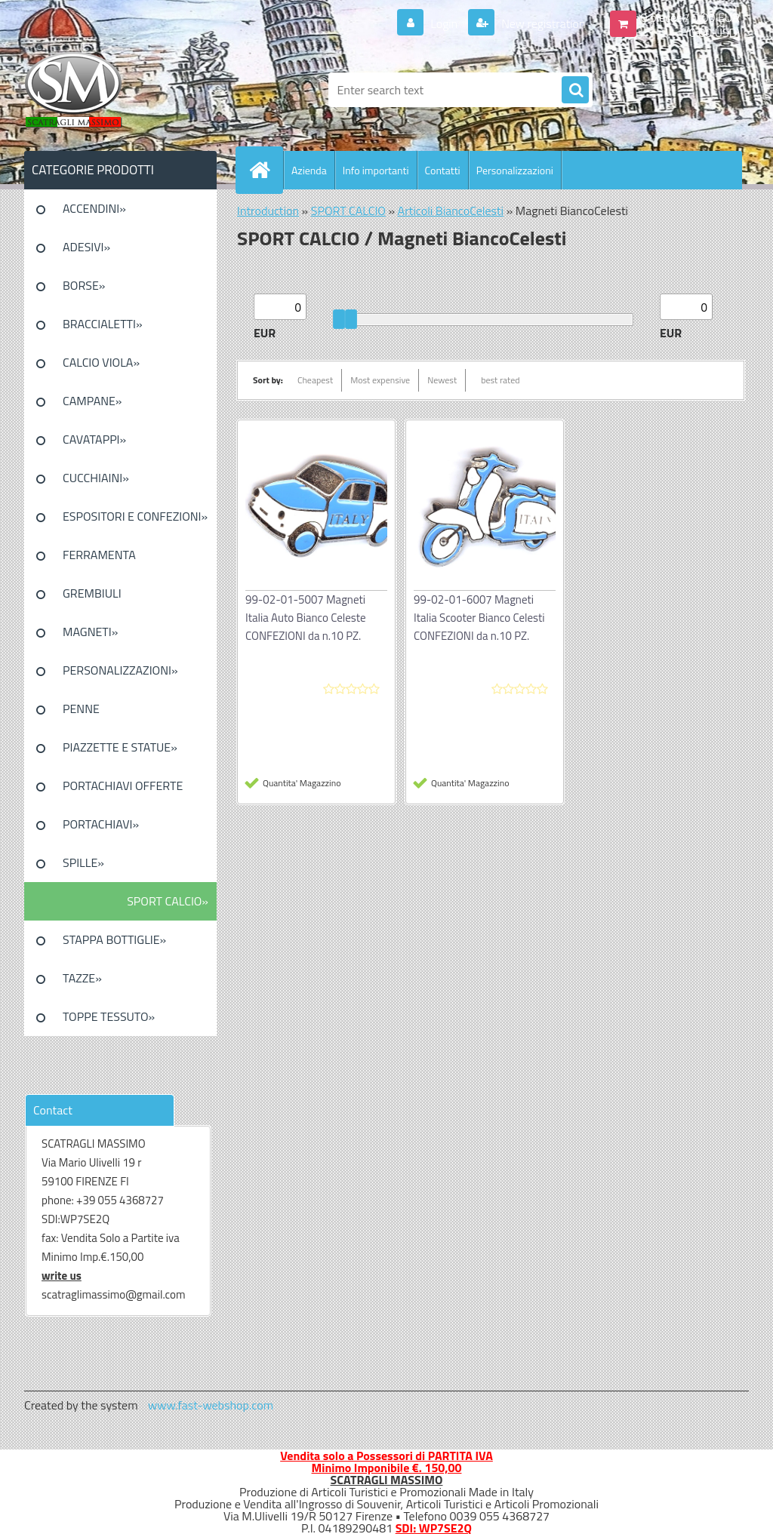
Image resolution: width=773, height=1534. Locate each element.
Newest (442, 380)
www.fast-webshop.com (210, 1405)
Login (444, 23)
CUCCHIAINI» (96, 478)
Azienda (309, 170)
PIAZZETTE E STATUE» (120, 747)
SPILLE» (83, 862)
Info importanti (376, 170)
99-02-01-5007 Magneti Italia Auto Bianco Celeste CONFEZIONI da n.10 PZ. (305, 617)
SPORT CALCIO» (167, 901)
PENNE (81, 708)
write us (62, 1275)
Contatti (442, 170)
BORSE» (84, 285)
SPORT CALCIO (348, 210)
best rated (500, 380)
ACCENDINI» (94, 208)
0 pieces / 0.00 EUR (690, 17)
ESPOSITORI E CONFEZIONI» (135, 516)
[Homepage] (265, 170)
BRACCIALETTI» (103, 324)
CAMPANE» (92, 401)
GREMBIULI (92, 593)
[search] (575, 90)
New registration (542, 23)
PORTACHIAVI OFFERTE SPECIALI (123, 790)
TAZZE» (82, 978)
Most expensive (380, 380)
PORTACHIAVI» (101, 824)
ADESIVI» (86, 247)
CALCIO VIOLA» (101, 362)
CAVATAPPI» (94, 439)
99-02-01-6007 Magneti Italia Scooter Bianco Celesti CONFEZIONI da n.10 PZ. (479, 617)
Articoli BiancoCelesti (451, 210)
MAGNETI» (90, 632)
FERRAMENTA (99, 555)
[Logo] (128, 90)
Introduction (268, 210)
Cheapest (315, 380)
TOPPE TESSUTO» (109, 1016)
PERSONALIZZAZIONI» (120, 670)
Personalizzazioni (514, 170)
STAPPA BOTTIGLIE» (114, 939)
